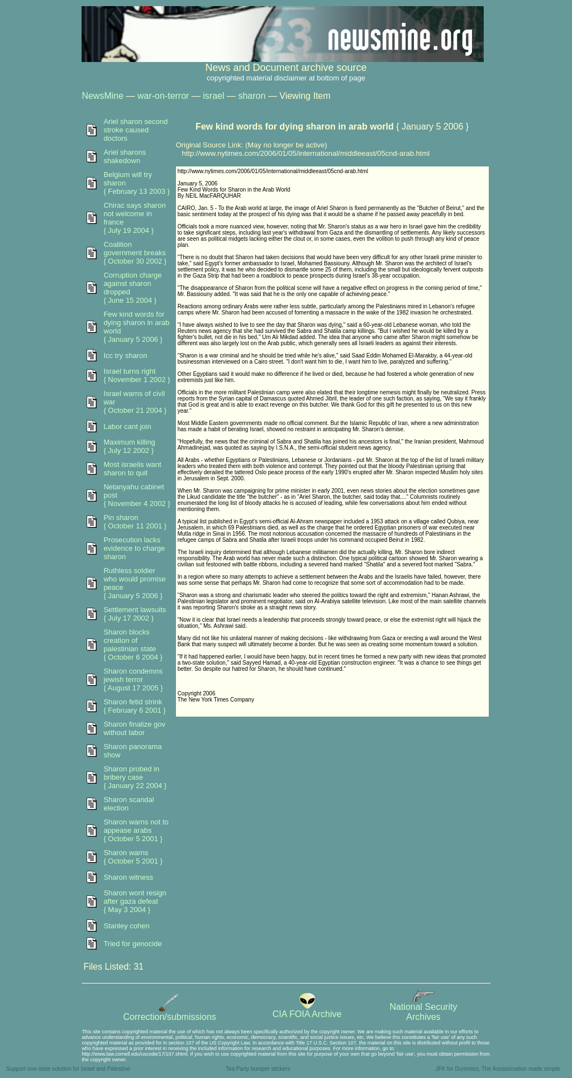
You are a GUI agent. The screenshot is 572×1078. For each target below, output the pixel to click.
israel (213, 96)
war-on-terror (163, 96)
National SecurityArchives (423, 1008)
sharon (251, 96)
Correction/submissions (169, 1013)
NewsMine (102, 96)
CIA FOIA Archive (307, 1010)
